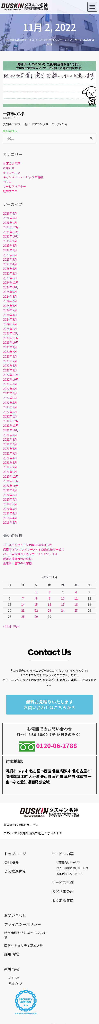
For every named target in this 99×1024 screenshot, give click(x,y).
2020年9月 (10, 490)
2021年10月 (11, 430)
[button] (92, 7)
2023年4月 (10, 365)
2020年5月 (10, 509)
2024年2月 (10, 324)
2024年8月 (10, 296)
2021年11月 (11, 425)
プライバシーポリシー (22, 924)
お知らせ (9, 168)
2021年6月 (10, 449)
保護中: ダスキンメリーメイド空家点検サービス (33, 549)
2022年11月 (11, 375)
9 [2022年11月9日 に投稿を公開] (49, 598)
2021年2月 (10, 467)
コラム (7, 182)
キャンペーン (11, 173)
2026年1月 (10, 223)
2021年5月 (10, 453)
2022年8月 (10, 389)
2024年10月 (11, 287)
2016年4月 (10, 522)
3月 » (16, 626)
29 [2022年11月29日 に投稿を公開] (36, 616)
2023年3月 (10, 370)
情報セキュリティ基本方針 (23, 945)
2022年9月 (10, 384)
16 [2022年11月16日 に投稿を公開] (49, 604)
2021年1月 (10, 472)
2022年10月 (11, 379)
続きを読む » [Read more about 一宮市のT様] (10, 131)
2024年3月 (10, 319)
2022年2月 (10, 412)
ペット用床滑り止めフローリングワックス (30, 554)
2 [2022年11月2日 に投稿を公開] (49, 592)
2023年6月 (10, 356)
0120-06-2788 (49, 745)
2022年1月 (10, 416)
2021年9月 (10, 435)
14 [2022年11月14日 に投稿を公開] (23, 604)
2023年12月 (11, 333)
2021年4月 (10, 458)
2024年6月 (10, 306)
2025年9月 (10, 241)
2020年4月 (10, 513)
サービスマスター (14, 186)
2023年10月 (11, 342)
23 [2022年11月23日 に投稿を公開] (49, 610)
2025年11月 (11, 232)
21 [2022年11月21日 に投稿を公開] (23, 610)
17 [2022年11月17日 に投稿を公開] (62, 604)
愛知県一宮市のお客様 (17, 563)
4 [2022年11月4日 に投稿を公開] (76, 592)
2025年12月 (11, 227)
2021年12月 (11, 421)
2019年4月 (10, 518)
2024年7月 (10, 301)
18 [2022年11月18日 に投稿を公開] (76, 604)
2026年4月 (10, 213)
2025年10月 (11, 236)
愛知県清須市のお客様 (17, 559)
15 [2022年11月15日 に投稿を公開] (36, 604)
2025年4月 (10, 264)
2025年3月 (10, 269)
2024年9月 (10, 292)
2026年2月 (10, 218)
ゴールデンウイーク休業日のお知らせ (27, 545)
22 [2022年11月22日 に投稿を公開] (36, 610)
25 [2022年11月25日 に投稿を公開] (76, 610)
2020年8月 (10, 495)
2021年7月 (10, 444)
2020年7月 (10, 499)
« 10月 (7, 626)
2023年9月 (10, 347)
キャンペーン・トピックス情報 (23, 177)
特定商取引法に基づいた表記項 (25, 935)
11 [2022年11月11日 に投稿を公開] (76, 598)
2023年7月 (10, 352)
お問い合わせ (15, 915)
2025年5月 (10, 259)
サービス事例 (63, 882)
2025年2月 (10, 273)
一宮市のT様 (13, 114)
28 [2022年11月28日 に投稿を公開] (23, 616)
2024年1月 (10, 329)
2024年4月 (10, 315)
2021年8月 (10, 439)
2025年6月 (10, 255)
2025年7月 (10, 250)
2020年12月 (11, 476)
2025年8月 (10, 245)
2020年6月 (10, 504)
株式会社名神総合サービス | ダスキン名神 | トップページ (36, 39)
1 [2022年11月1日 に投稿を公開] (36, 592)
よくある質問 (63, 900)
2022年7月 (10, 393)
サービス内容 (63, 853)
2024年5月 (10, 310)
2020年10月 (11, 486)
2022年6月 (10, 398)
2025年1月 (10, 278)
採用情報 (11, 953)
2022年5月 (10, 403)
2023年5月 (10, 361)
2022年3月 (10, 407)
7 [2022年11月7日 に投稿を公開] (23, 598)
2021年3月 (10, 462)
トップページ (15, 853)
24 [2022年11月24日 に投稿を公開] (62, 610)
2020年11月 (11, 481)
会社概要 (11, 862)
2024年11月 (11, 282)
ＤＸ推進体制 (15, 871)
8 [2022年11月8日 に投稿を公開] (36, 598)
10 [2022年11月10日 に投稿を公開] (62, 598)
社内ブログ (10, 191)
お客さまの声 (11, 163)
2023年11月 (11, 338)
